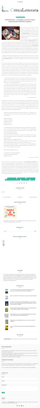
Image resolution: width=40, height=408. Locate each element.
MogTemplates (11, 402)
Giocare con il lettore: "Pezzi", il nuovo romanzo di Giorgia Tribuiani (23, 295)
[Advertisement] (20, 258)
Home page (20, 197)
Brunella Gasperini (20, 17)
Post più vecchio (33, 197)
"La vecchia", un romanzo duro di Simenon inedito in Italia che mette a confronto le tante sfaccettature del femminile (22, 290)
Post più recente (7, 197)
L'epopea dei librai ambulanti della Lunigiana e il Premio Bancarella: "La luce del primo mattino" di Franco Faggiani (23, 308)
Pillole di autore (25, 179)
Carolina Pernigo (21, 178)
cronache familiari (31, 178)
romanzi (32, 179)
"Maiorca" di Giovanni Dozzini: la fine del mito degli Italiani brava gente (22, 327)
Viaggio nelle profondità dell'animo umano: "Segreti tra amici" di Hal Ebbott (22, 321)
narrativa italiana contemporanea (13, 179)
